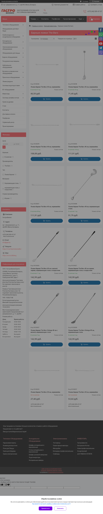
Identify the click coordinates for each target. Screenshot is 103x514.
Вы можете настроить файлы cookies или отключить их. (50, 504)
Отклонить (60, 508)
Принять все (45, 508)
